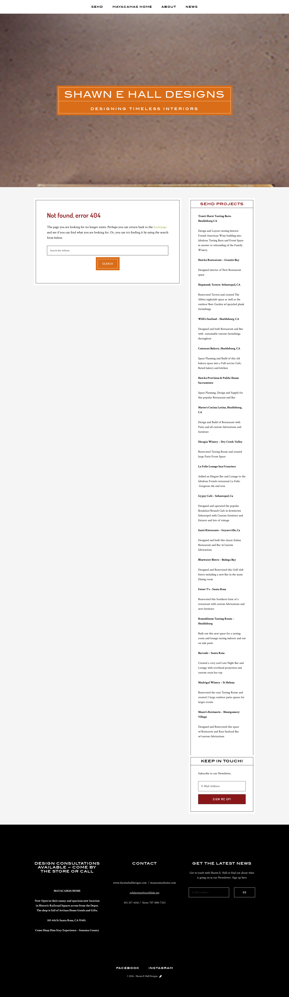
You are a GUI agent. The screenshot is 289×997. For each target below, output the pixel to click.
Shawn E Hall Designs (144, 94)
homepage (160, 227)
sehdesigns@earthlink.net (144, 893)
